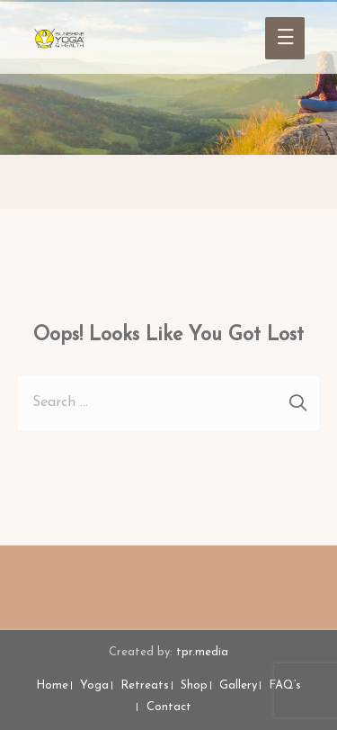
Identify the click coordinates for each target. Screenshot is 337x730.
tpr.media (202, 652)
